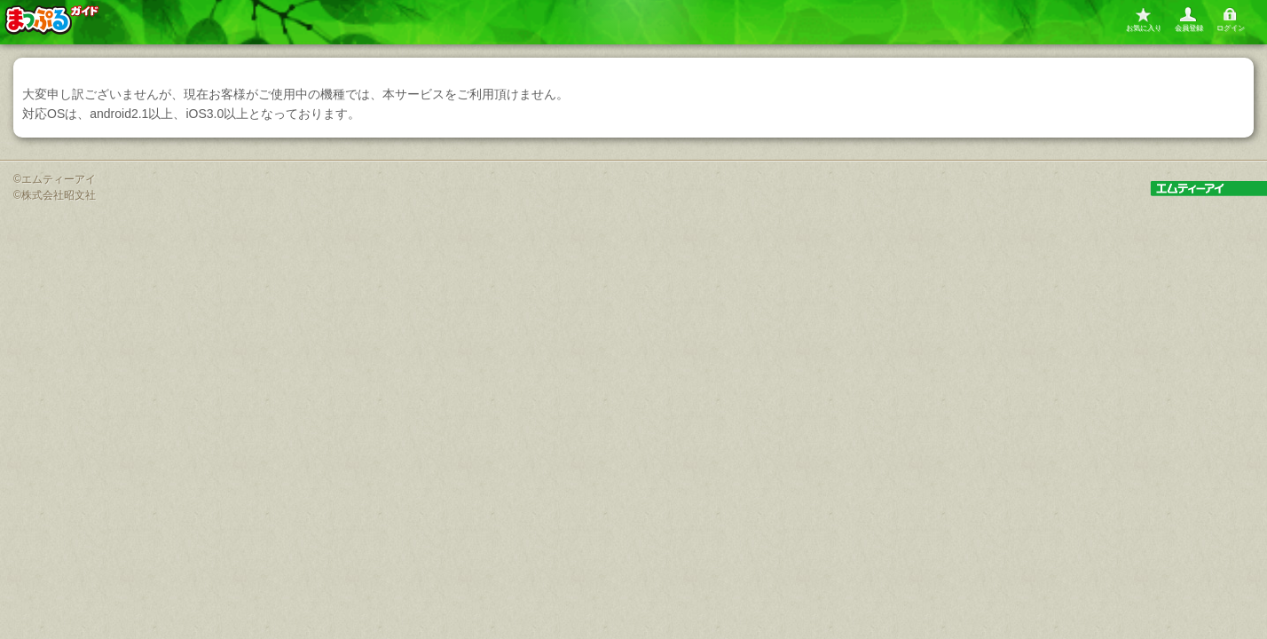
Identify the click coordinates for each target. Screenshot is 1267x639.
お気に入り (1143, 28)
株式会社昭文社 (58, 195)
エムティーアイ (58, 179)
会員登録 (1189, 28)
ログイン (1230, 28)
